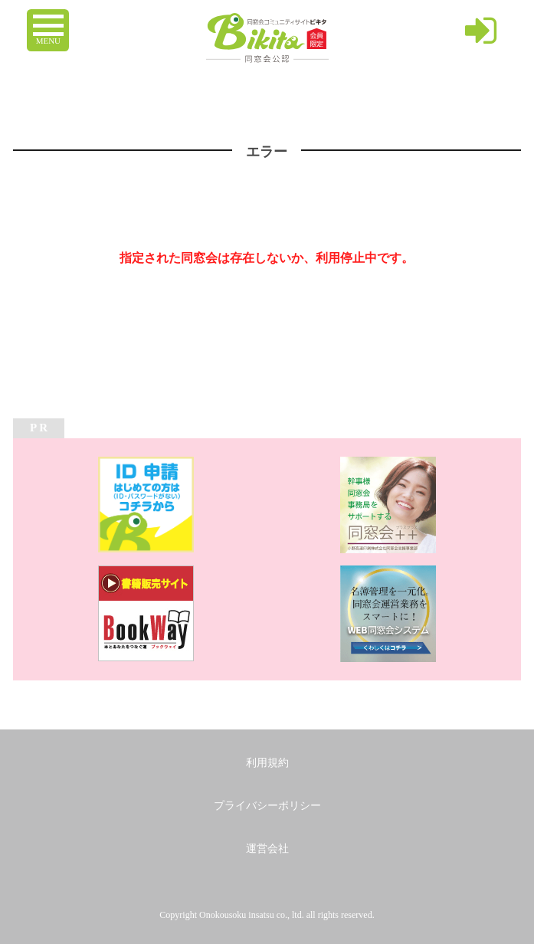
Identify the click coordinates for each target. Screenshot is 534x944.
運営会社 (267, 848)
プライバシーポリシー (267, 805)
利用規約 (267, 763)
